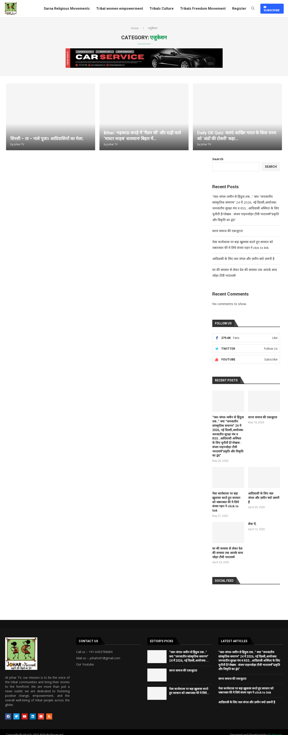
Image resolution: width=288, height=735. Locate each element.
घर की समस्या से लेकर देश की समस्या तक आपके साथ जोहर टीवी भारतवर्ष (226, 548)
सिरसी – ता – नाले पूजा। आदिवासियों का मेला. (46, 138)
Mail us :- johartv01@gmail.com (98, 653)
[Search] (253, 9)
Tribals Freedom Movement (203, 8)
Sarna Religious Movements (67, 8)
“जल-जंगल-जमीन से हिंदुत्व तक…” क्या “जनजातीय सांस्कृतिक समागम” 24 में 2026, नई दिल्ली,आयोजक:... (189, 651)
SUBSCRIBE (272, 8)
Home (135, 28)
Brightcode (275, 730)
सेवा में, (252, 519)
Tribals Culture (162, 8)
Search (217, 159)
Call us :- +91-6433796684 (94, 646)
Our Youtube (85, 659)
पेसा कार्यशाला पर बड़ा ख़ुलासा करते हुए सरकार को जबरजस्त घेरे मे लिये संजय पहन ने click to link (227, 499)
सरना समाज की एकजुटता (227, 231)
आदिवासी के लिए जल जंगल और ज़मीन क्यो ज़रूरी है (243, 258)
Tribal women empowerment (119, 8)
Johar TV (19, 144)
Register (239, 8)
